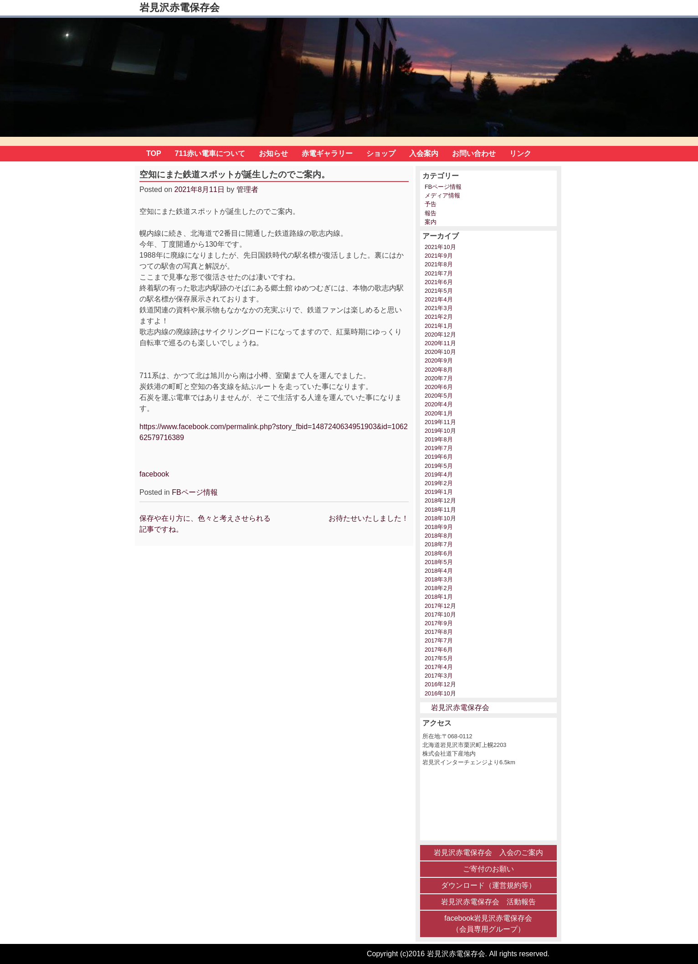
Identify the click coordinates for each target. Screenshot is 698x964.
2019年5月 (439, 465)
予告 (430, 204)
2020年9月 (439, 360)
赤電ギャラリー (327, 153)
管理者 (247, 189)
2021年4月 (439, 299)
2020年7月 (439, 378)
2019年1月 (439, 491)
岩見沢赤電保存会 (179, 7)
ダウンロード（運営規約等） (488, 885)
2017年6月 (439, 649)
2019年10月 (440, 430)
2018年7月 (439, 544)
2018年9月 (439, 526)
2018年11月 (440, 509)
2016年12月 (440, 684)
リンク (520, 153)
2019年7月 (439, 448)
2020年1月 (439, 413)
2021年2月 (439, 316)
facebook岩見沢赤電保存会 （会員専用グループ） (488, 923)
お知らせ (273, 153)
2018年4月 (439, 570)
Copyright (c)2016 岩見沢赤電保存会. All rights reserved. (458, 954)
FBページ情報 (194, 492)
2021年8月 (439, 264)
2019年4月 (439, 474)
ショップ (380, 153)
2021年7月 (439, 273)
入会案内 (423, 153)
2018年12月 (440, 500)
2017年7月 (439, 640)
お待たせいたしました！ (368, 518)
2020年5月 (439, 395)
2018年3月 (439, 579)
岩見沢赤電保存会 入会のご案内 (488, 852)
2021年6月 (439, 282)
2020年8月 (439, 369)
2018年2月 (439, 588)
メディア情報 (442, 195)
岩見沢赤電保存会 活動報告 (488, 902)
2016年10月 (440, 693)
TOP (153, 153)
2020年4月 (439, 404)
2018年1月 (439, 596)
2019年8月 (439, 439)
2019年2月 (439, 483)
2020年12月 (440, 334)
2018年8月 (439, 535)
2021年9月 (439, 255)
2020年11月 (440, 343)
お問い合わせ (474, 153)
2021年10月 (440, 247)
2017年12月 (440, 605)
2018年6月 (439, 553)
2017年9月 (439, 623)
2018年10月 (440, 518)
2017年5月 (439, 658)
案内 (430, 221)
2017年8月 (439, 631)
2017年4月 (439, 666)
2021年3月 (439, 308)
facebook (154, 474)
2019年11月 (440, 422)
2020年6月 (439, 387)
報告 (430, 213)
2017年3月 (439, 675)
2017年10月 (440, 614)
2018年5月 (439, 562)
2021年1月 (439, 325)
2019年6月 (439, 456)
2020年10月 (440, 351)
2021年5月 (439, 290)
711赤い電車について (210, 153)
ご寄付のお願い (488, 869)
